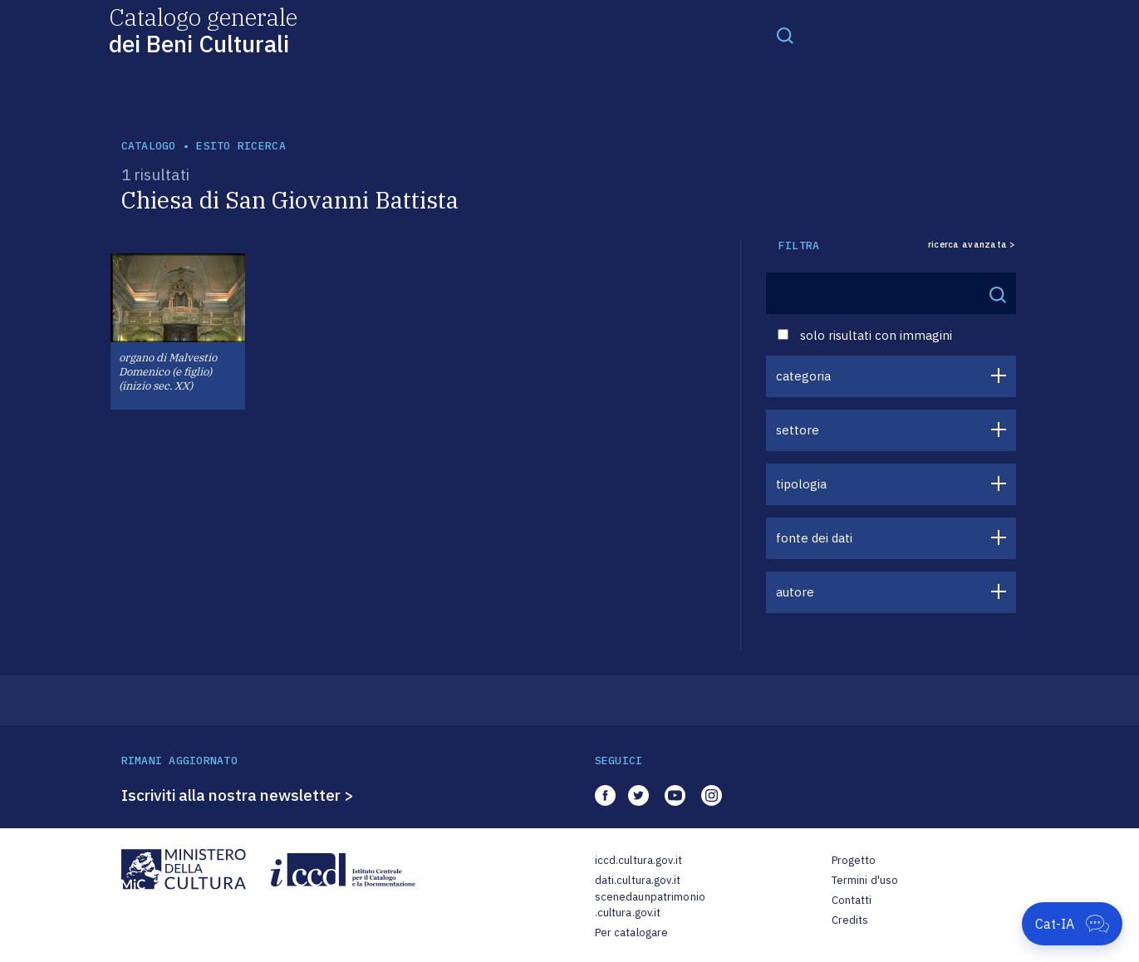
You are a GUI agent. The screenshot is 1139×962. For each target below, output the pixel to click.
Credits (850, 920)
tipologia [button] (801, 484)
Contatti (852, 900)
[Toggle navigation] (785, 35)
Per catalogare (632, 932)
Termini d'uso (865, 880)
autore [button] (795, 592)
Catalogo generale (203, 29)
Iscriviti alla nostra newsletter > (237, 795)
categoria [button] (803, 376)
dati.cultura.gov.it (637, 880)
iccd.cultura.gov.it (638, 860)
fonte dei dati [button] (814, 538)
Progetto (854, 860)
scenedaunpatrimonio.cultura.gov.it (650, 905)
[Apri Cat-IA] (1072, 923)
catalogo (148, 146)
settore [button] (797, 430)
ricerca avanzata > (972, 244)
